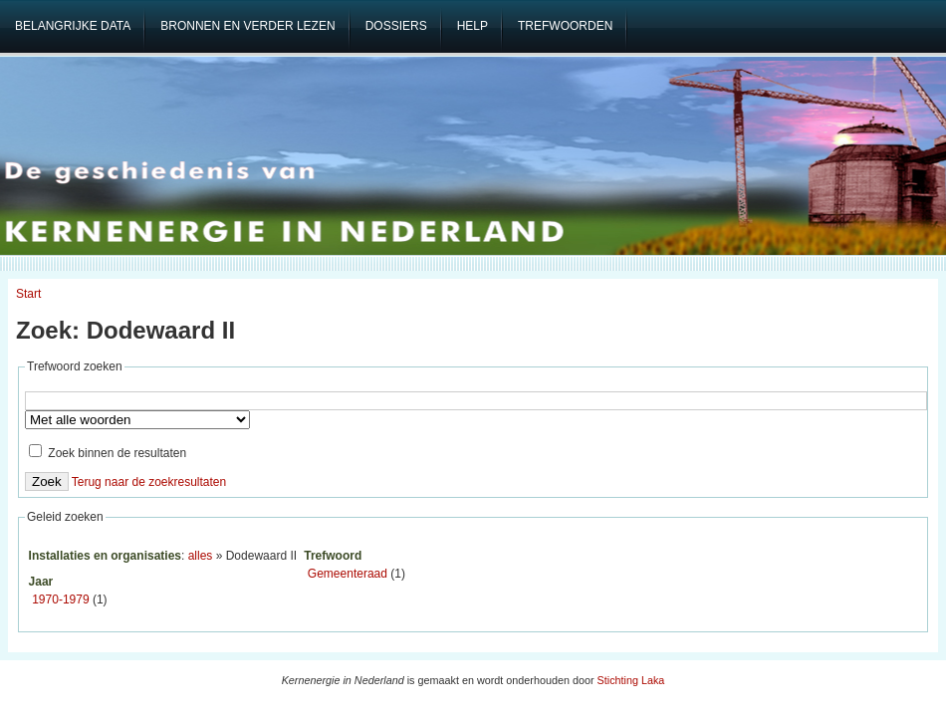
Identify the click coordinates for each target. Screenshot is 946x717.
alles (200, 556)
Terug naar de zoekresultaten (149, 482)
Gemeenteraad (347, 574)
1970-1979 (60, 599)
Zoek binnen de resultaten (107, 453)
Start (28, 294)
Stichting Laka (631, 680)
